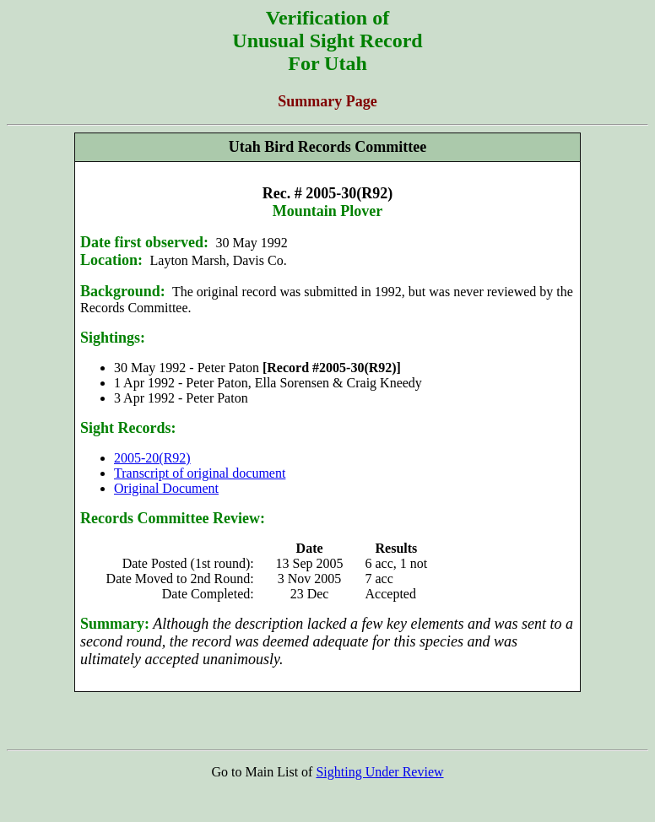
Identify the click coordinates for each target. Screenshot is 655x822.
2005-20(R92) (152, 458)
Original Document (166, 488)
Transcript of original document (199, 473)
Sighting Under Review (379, 772)
